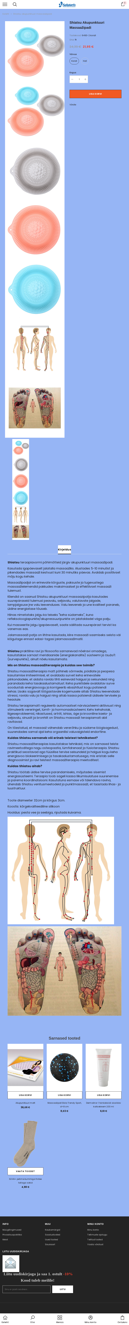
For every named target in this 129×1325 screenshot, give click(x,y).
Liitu (63, 1289)
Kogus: (73, 72)
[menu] (5, 4)
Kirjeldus (64, 549)
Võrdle (73, 104)
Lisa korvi (95, 93)
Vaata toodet (25, 1171)
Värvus (73, 54)
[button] (32, 1319)
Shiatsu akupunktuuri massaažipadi (32, 13)
